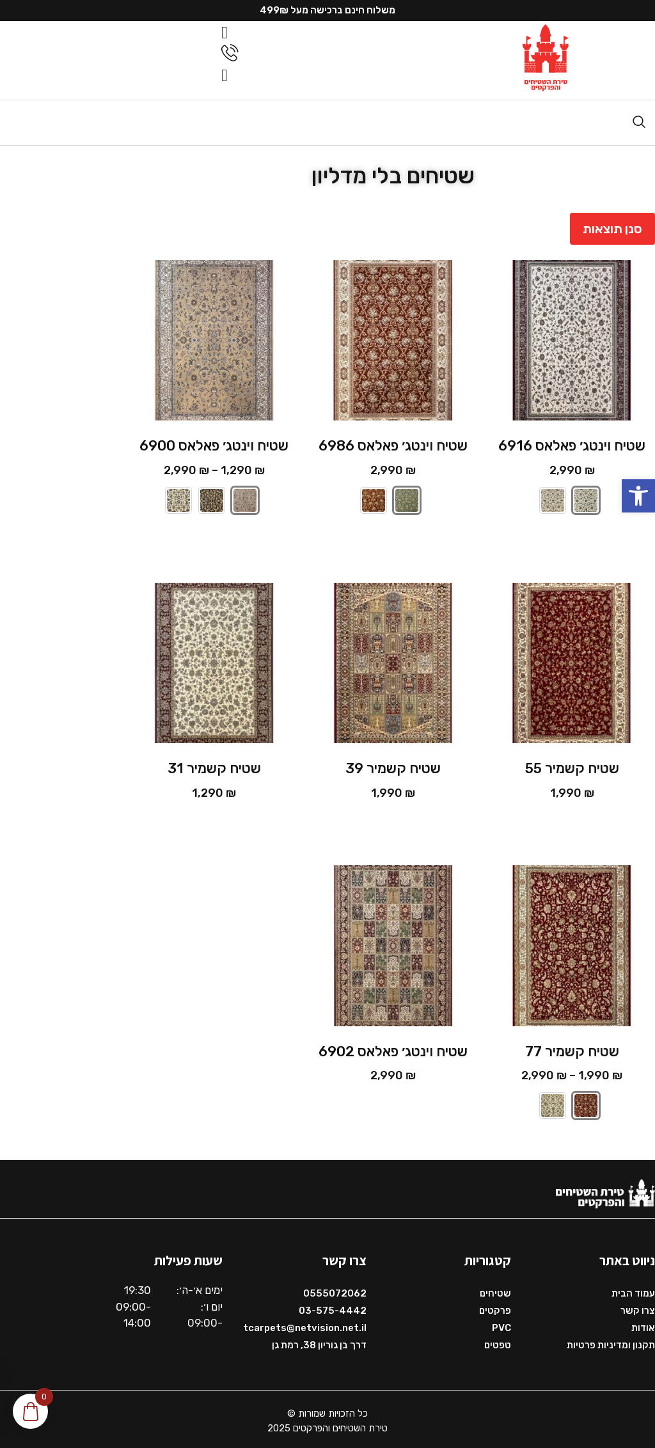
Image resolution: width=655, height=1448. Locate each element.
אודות (643, 1324)
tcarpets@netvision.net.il (305, 1324)
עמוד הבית (633, 1290)
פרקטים (495, 1307)
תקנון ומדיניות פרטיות (611, 1342)
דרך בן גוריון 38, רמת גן (319, 1342)
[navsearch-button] (639, 119)
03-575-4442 (333, 1307)
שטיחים (495, 1290)
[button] (638, 495)
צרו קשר (637, 1307)
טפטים (497, 1342)
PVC (501, 1324)
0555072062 (335, 1290)
